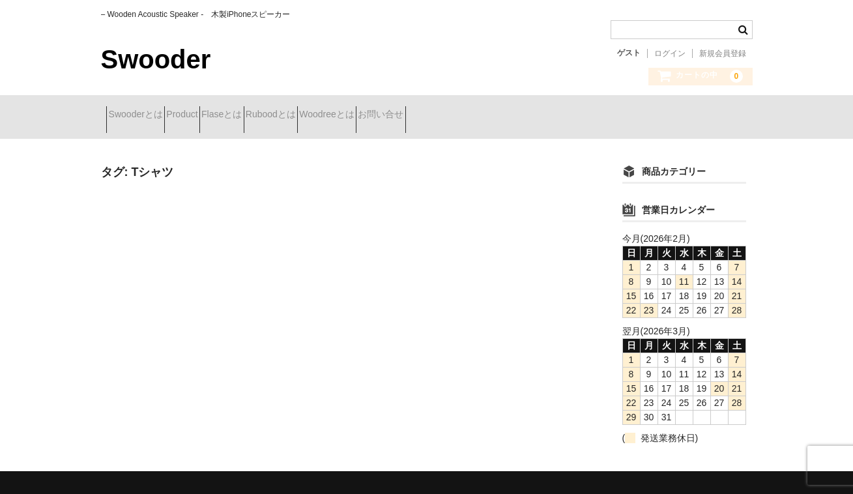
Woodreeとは (425, 115)
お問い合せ (502, 115)
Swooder (156, 59)
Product (211, 115)
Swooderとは (141, 115)
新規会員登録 (722, 53)
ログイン (670, 53)
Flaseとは (273, 115)
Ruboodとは (346, 115)
